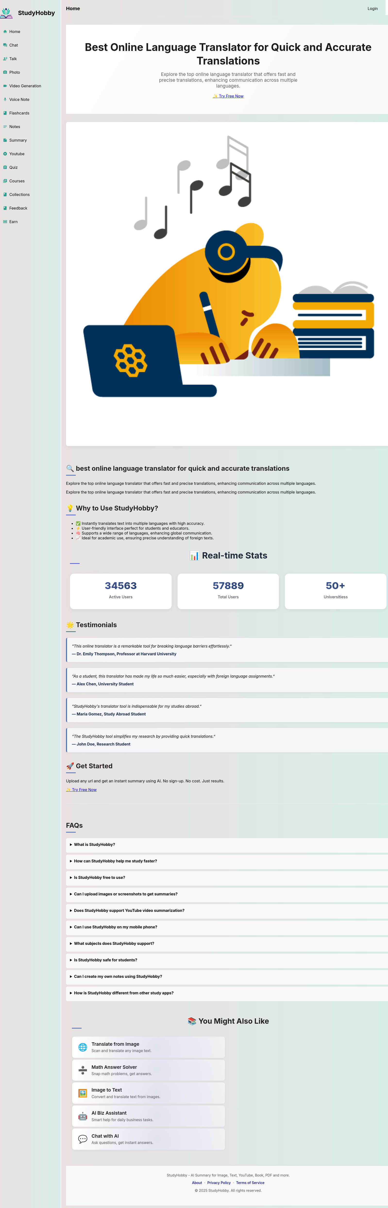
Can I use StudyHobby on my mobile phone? (115, 926)
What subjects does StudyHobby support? (114, 943)
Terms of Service (250, 1183)
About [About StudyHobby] (197, 1183)
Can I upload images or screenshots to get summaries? (126, 894)
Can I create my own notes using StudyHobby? (118, 976)
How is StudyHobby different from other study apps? (124, 992)
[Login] (373, 8)
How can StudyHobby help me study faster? (115, 861)
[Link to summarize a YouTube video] (148, 1047)
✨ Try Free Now (228, 96)
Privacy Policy (219, 1183)
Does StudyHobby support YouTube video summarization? (129, 910)
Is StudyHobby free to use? (99, 877)
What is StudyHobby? (94, 844)
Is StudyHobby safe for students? (105, 959)
